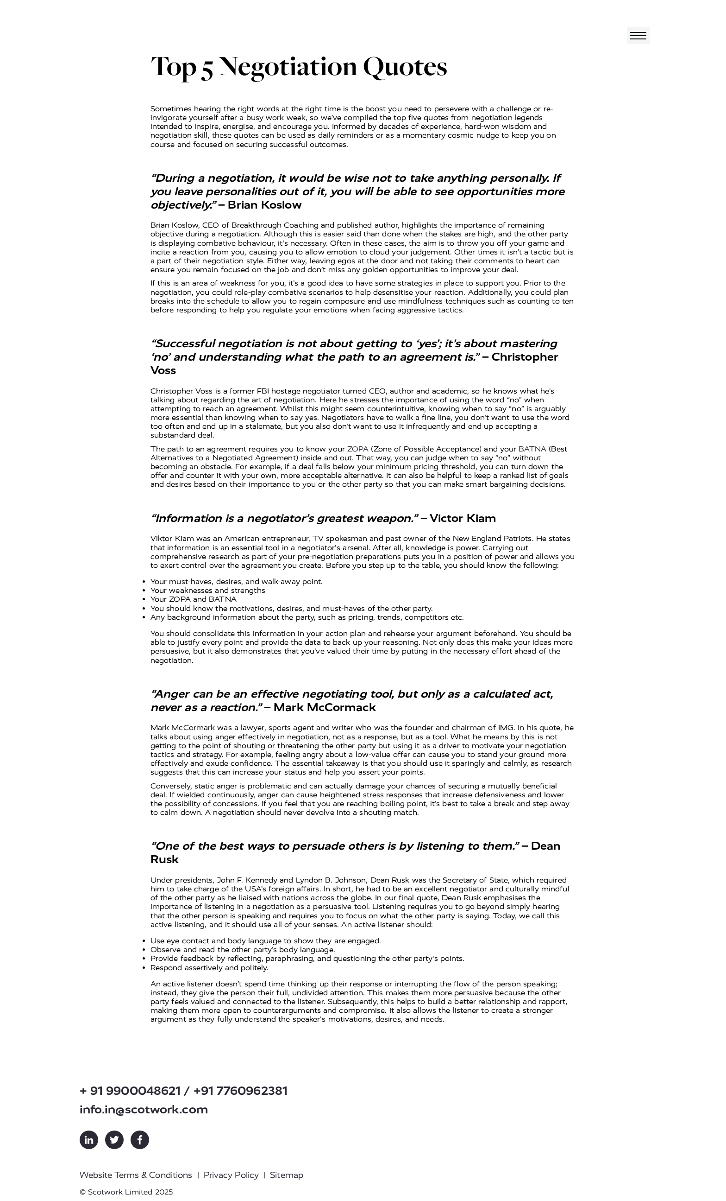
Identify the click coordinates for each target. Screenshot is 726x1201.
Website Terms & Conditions (136, 1175)
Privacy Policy (231, 1175)
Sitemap (286, 1175)
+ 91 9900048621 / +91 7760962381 (184, 1091)
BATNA (532, 449)
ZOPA (358, 449)
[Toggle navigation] (638, 35)
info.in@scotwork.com (144, 1109)
